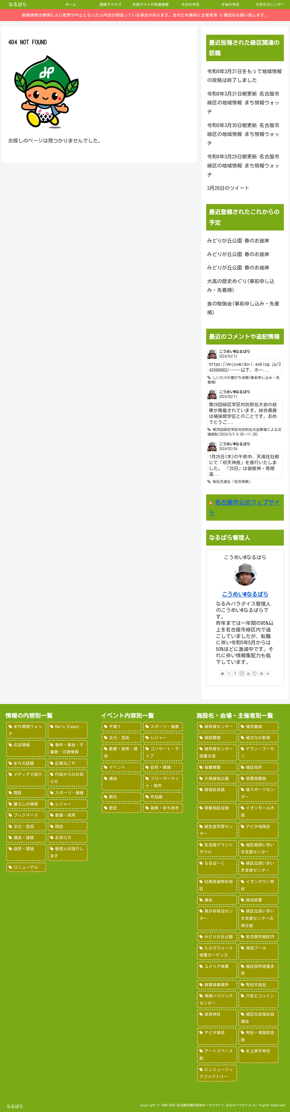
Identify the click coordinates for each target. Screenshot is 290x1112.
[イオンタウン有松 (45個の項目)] (258, 885)
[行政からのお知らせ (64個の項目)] (67, 778)
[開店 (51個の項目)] (26, 793)
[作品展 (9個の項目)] (163, 797)
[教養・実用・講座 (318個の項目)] (121, 752)
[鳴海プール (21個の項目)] (258, 951)
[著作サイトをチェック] (222, 673)
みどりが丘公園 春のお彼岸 (238, 240)
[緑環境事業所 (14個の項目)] (217, 985)
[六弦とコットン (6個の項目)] (258, 999)
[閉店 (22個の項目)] (67, 826)
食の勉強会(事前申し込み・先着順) (243, 308)
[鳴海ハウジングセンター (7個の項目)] (217, 999)
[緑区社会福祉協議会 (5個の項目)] (258, 1018)
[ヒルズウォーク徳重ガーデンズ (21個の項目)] (217, 951)
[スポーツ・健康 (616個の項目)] (163, 726)
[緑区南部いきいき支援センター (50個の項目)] (258, 848)
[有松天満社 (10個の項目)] (258, 985)
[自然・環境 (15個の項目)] (26, 852)
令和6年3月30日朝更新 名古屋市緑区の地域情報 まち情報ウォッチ (243, 134)
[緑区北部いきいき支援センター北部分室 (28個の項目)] (258, 918)
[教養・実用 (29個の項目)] (67, 815)
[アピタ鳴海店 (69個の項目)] (258, 830)
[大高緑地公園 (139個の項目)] (217, 778)
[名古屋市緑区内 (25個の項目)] (258, 937)
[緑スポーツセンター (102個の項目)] (258, 793)
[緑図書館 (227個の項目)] (217, 738)
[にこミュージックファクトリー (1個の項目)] (217, 1073)
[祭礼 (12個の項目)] (121, 797)
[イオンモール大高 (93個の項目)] (258, 811)
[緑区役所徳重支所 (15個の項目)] (258, 970)
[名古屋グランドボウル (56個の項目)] (217, 848)
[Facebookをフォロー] (235, 673)
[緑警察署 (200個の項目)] (217, 767)
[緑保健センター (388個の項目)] (217, 726)
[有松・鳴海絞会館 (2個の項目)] (258, 1036)
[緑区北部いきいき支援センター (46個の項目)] (258, 867)
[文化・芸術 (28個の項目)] (26, 826)
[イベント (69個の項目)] (121, 767)
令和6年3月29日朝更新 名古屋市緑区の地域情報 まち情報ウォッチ (243, 165)
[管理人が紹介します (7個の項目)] (67, 852)
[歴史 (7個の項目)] (121, 808)
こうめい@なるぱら (245, 594)
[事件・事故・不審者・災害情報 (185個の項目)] (67, 748)
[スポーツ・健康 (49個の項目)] (67, 793)
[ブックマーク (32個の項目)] (26, 815)
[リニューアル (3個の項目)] (26, 867)
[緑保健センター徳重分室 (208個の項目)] (217, 752)
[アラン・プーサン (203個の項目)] (258, 752)
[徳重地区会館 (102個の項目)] (217, 811)
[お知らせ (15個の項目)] (67, 837)
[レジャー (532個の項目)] (163, 738)
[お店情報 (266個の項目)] (26, 748)
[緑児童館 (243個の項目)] (258, 726)
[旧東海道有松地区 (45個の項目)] (217, 885)
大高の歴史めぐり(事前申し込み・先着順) (240, 286)
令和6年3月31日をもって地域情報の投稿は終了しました (244, 76)
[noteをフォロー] (255, 673)
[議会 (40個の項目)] (217, 900)
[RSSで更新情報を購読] (268, 673)
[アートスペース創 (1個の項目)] (217, 1054)
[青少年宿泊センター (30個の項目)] (217, 918)
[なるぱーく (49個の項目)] (217, 867)
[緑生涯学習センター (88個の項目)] (217, 830)
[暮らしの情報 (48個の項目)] (26, 804)
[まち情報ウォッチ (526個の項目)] (26, 730)
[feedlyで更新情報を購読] (261, 673)
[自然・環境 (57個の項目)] (163, 767)
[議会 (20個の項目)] (121, 782)
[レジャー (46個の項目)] (67, 804)
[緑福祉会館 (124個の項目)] (217, 793)
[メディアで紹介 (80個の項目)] (26, 778)
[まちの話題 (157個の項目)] (26, 763)
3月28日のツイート (228, 188)
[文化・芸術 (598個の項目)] (121, 738)
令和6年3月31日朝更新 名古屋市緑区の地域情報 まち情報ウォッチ (243, 102)
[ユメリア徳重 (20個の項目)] (217, 970)
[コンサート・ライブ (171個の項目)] (163, 752)
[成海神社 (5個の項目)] (217, 1018)
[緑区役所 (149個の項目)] (258, 767)
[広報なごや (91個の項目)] (67, 763)
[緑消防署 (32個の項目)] (258, 900)
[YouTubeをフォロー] (248, 673)
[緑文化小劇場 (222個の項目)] (258, 738)
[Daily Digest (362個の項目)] (67, 730)
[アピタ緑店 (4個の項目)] (217, 1036)
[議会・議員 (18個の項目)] (26, 837)
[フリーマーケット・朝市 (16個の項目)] (163, 782)
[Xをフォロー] (229, 673)
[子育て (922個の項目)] (121, 726)
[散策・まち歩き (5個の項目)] (163, 808)
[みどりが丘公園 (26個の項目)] (217, 937)
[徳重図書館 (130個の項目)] (258, 778)
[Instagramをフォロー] (242, 673)
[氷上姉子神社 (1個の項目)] (258, 1054)
